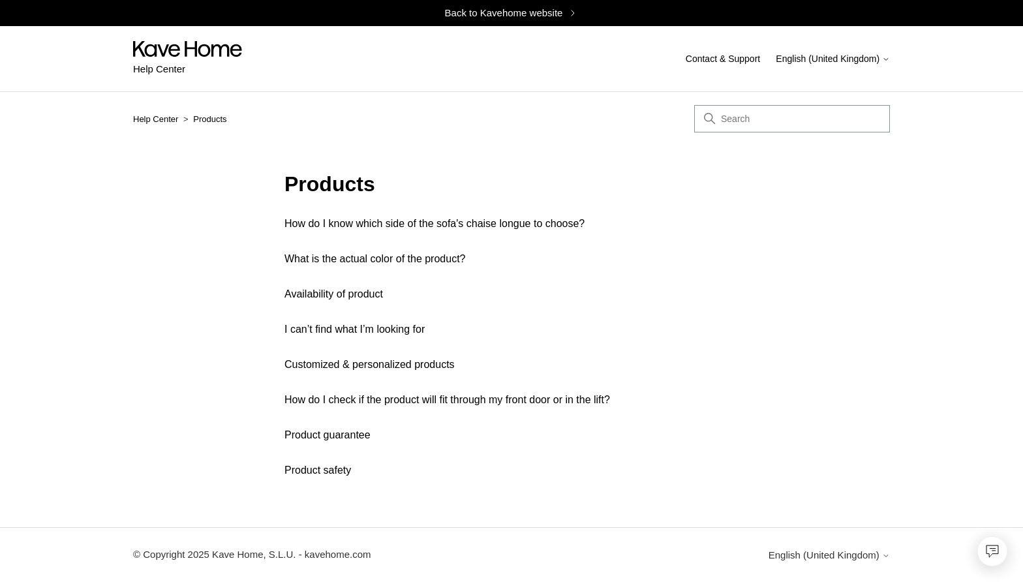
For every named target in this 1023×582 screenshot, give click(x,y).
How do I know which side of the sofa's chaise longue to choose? (434, 223)
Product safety (317, 470)
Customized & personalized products (369, 364)
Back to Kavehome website (512, 12)
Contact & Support (723, 59)
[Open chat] (992, 551)
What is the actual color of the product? (374, 258)
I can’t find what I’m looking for (354, 329)
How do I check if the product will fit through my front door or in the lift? (447, 399)
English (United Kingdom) (833, 59)
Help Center (155, 119)
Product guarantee (327, 434)
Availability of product (333, 293)
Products (209, 119)
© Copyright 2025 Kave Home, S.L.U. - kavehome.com (252, 554)
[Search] (792, 119)
